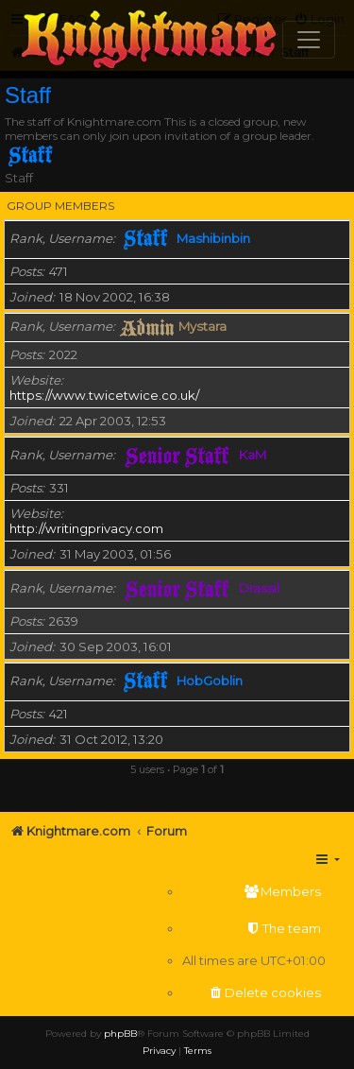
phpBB (120, 1033)
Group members (60, 205)
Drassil (259, 587)
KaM (252, 454)
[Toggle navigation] (308, 40)
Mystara (202, 326)
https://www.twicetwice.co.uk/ (104, 395)
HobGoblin (210, 680)
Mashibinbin (213, 238)
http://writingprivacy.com (86, 528)
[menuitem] (254, 891)
